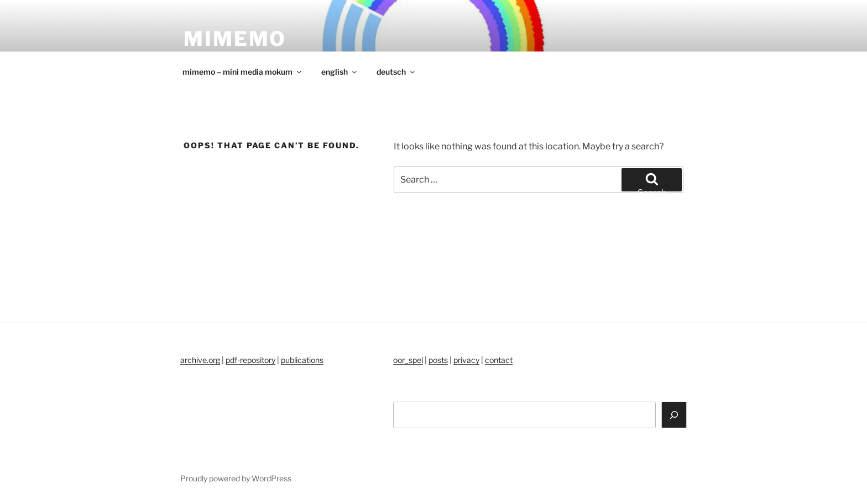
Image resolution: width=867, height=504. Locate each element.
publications (302, 360)
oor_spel (408, 360)
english (339, 71)
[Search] (674, 415)
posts (438, 360)
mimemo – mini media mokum (242, 71)
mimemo (235, 39)
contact (499, 360)
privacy (466, 360)
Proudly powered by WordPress (235, 478)
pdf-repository (250, 360)
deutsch (396, 71)
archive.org (200, 360)
